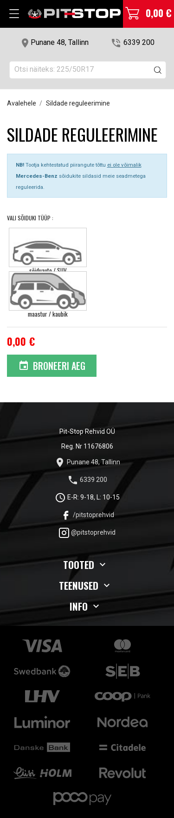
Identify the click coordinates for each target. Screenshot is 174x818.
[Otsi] (87, 70)
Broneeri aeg (52, 366)
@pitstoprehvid (87, 532)
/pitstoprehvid (87, 514)
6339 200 (139, 42)
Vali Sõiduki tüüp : (31, 217)
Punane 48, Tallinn (60, 42)
